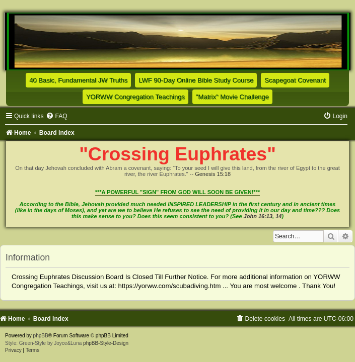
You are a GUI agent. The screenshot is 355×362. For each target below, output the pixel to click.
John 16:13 (258, 216)
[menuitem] (56, 116)
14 (278, 216)
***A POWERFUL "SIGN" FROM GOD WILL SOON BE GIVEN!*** (177, 192)
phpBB (40, 335)
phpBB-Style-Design (105, 343)
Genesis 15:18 (213, 174)
